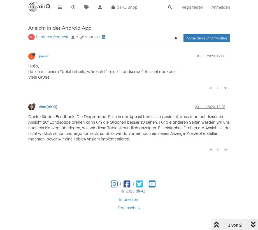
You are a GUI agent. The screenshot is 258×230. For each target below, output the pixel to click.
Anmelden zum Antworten (207, 38)
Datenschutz (129, 207)
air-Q (140, 191)
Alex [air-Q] (48, 106)
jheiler (43, 56)
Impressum (129, 199)
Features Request (52, 36)
